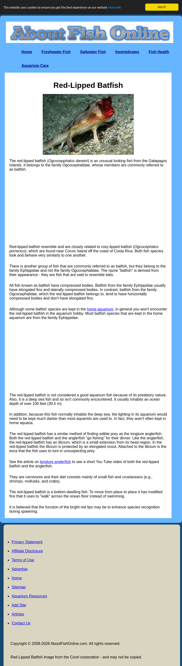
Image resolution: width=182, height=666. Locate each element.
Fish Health (159, 52)
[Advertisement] (88, 208)
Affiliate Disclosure (27, 551)
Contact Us (21, 623)
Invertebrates (127, 52)
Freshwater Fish (56, 52)
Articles (18, 614)
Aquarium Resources (29, 596)
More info (114, 7)
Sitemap (19, 587)
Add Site (19, 605)
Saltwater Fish (93, 52)
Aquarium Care (35, 66)
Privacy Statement (27, 542)
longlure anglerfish (55, 462)
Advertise (20, 569)
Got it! (162, 7)
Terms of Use (23, 560)
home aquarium (100, 309)
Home (26, 52)
